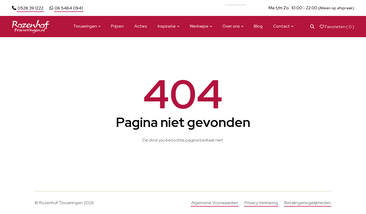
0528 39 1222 (30, 8)
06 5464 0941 (69, 8)
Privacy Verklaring (261, 203)
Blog (258, 26)
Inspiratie (167, 26)
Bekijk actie (235, 8)
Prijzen (117, 26)
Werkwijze (199, 26)
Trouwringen (85, 26)
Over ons (231, 26)
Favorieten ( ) (337, 26)
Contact (281, 26)
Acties (140, 26)
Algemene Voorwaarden (214, 203)
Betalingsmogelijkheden (307, 203)
